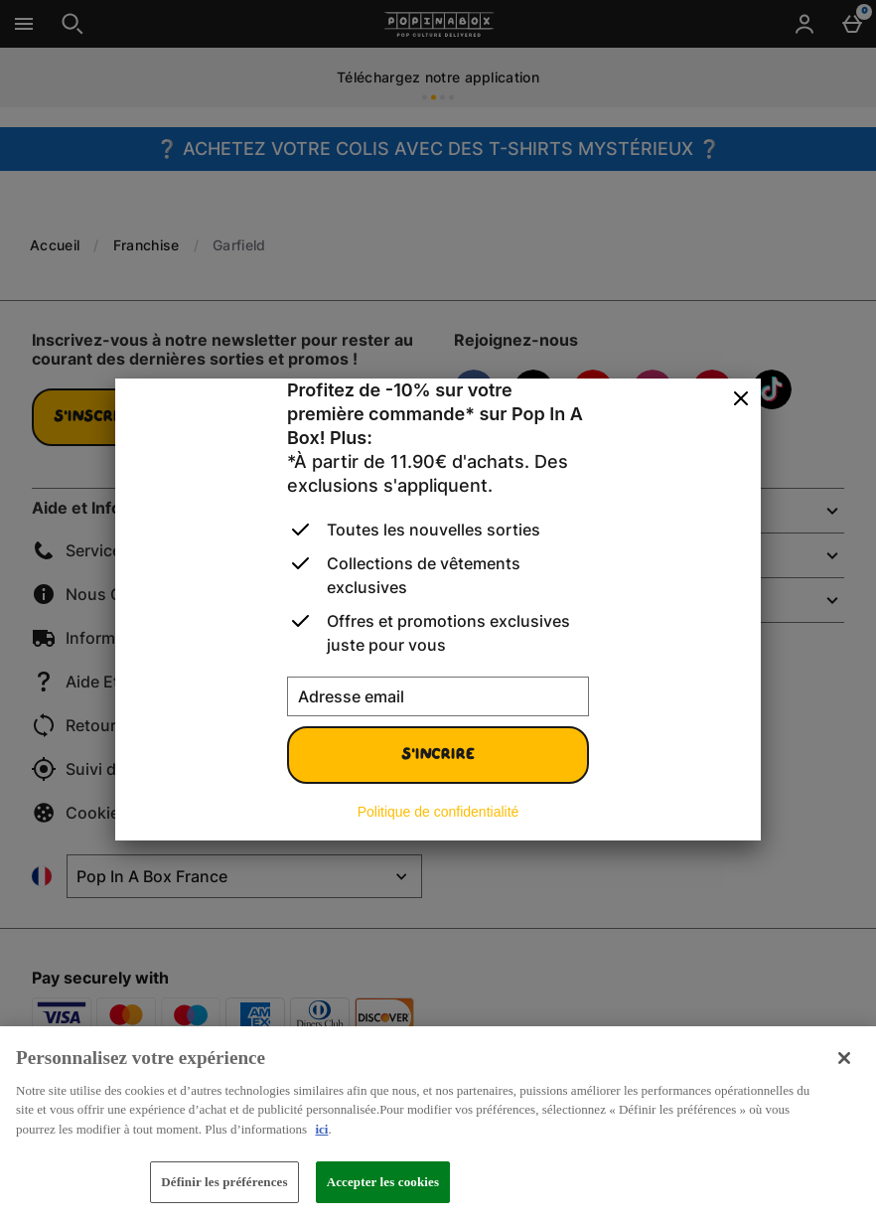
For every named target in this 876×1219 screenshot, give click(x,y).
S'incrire (438, 755)
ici (321, 1129)
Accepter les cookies (383, 1181)
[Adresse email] (438, 696)
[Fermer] (741, 399)
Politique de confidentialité (438, 812)
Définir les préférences (224, 1181)
